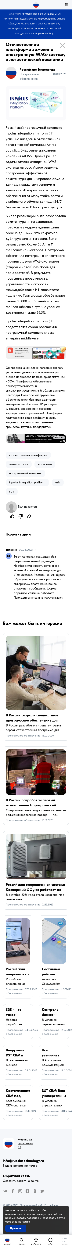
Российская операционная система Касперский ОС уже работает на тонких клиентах (35, 890)
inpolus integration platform (27, 482)
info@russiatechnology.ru (23, 1161)
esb (57, 482)
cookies (31, 1210)
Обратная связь (16, 1176)
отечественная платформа (28, 455)
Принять (16, 1228)
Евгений (11, 549)
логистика (45, 464)
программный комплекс (25, 473)
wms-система (18, 464)
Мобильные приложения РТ (25, 1143)
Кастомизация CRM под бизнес (18, 1096)
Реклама (59, 437)
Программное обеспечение (23, 735)
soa (11, 491)
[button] (64, 1241)
